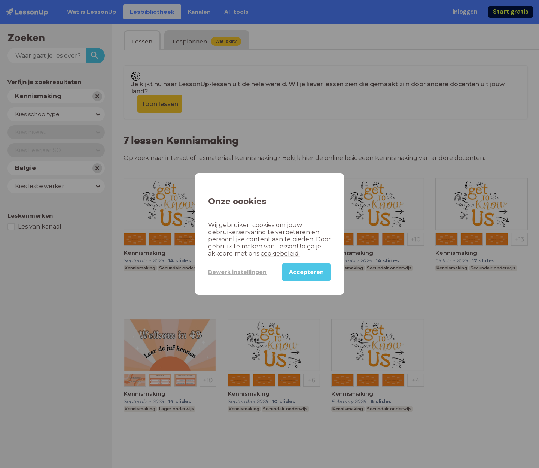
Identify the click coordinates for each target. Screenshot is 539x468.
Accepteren (306, 272)
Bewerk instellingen (237, 272)
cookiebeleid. (280, 253)
